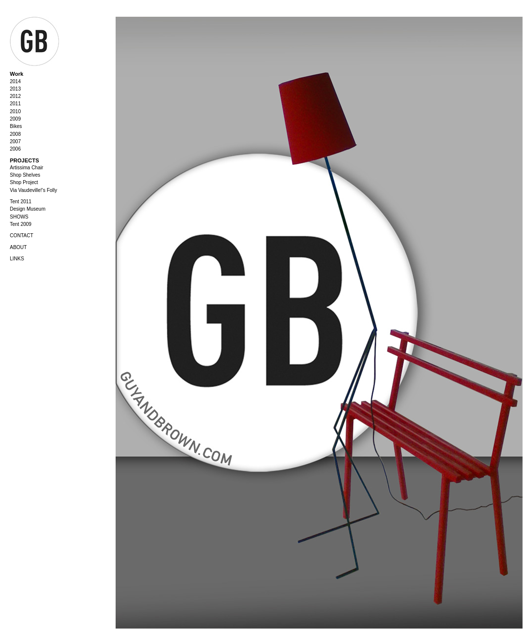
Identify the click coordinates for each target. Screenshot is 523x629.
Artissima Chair (26, 167)
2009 (15, 119)
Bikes (16, 126)
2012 (15, 96)
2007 (15, 141)
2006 (15, 149)
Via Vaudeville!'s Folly (33, 190)
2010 (15, 111)
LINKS (17, 258)
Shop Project (24, 182)
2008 (15, 134)
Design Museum (27, 209)
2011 (15, 103)
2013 (15, 89)
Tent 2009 (20, 224)
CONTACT (21, 235)
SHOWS (19, 217)
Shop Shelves (25, 175)
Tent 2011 (20, 201)
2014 (15, 81)
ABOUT (18, 247)
